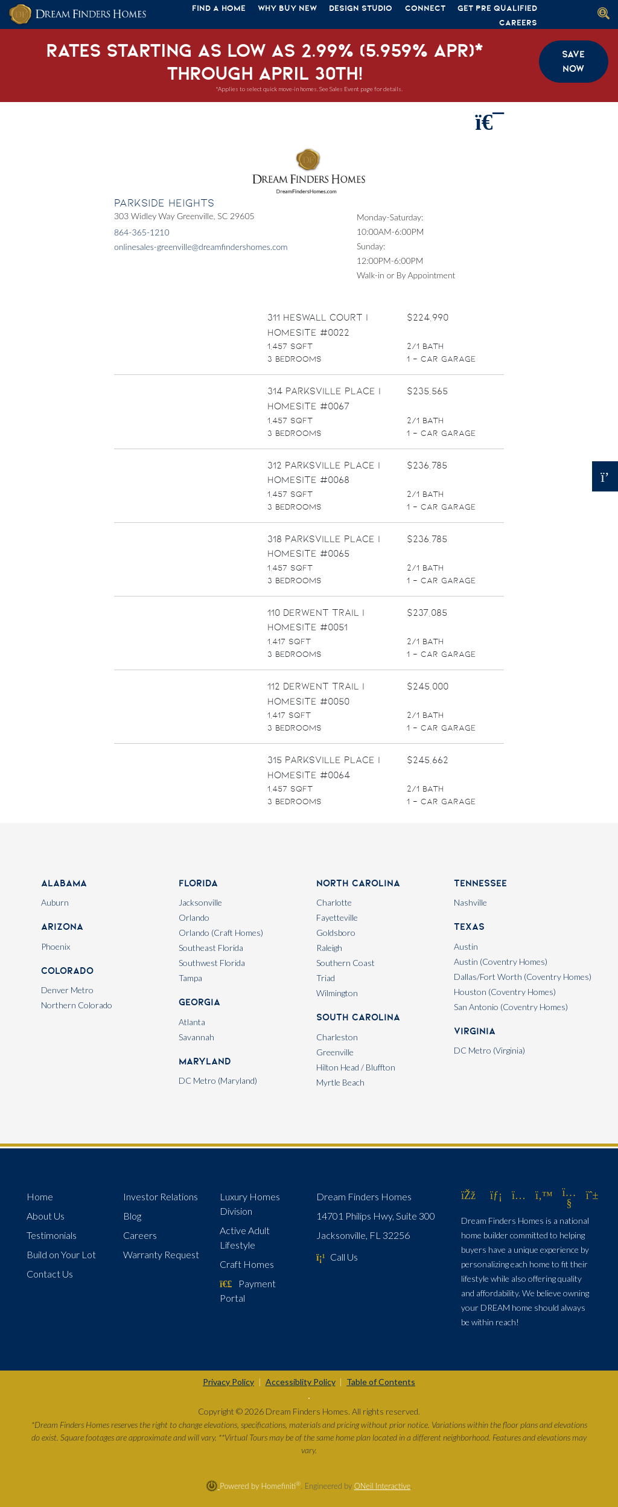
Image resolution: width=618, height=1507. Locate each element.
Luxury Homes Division (250, 1204)
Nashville (470, 902)
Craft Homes (247, 1264)
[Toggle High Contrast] (309, 1398)
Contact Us (50, 1273)
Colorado (67, 970)
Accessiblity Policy (301, 1382)
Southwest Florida (212, 963)
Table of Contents (380, 1382)
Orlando (194, 917)
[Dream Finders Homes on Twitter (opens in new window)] (544, 1194)
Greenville (335, 1052)
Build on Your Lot (61, 1254)
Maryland (205, 1061)
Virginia (474, 1031)
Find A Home (219, 8)
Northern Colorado (76, 1005)
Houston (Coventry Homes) (505, 992)
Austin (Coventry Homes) (500, 961)
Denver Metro (67, 990)
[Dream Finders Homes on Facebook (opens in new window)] (468, 1194)
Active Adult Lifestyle (245, 1237)
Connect (425, 8)
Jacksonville (200, 902)
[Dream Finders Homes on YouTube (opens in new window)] (569, 1202)
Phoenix (55, 946)
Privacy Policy (228, 1382)
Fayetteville (337, 917)
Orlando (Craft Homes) (221, 932)
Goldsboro (335, 932)
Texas (469, 926)
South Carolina (358, 1017)
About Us (46, 1215)
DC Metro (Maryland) (218, 1080)
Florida (198, 883)
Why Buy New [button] (287, 8)
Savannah (196, 1037)
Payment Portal (248, 1291)
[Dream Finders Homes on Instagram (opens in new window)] (519, 1194)
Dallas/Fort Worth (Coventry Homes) (522, 976)
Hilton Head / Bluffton (355, 1067)
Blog (132, 1215)
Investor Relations (160, 1196)
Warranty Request (161, 1254)
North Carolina (358, 883)
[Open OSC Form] (605, 476)
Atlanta (192, 1022)
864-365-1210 (142, 232)
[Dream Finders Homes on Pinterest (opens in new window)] (592, 1194)
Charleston (337, 1037)
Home (40, 1196)
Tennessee (480, 883)
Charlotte (334, 902)
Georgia (199, 1002)
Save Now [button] (573, 61)
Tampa (190, 978)
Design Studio (360, 8)
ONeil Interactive (382, 1486)
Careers (518, 22)
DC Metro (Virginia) (489, 1050)
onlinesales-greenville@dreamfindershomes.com (201, 247)
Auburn (55, 902)
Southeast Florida (211, 947)
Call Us (337, 1256)
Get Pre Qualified (497, 8)
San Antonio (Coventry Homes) (511, 1007)
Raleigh (329, 947)
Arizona (62, 926)
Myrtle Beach (340, 1082)
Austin (466, 946)
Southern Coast (345, 963)
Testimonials (52, 1235)
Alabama (64, 883)
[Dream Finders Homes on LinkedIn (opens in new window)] (496, 1194)
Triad (325, 978)
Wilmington (337, 993)
